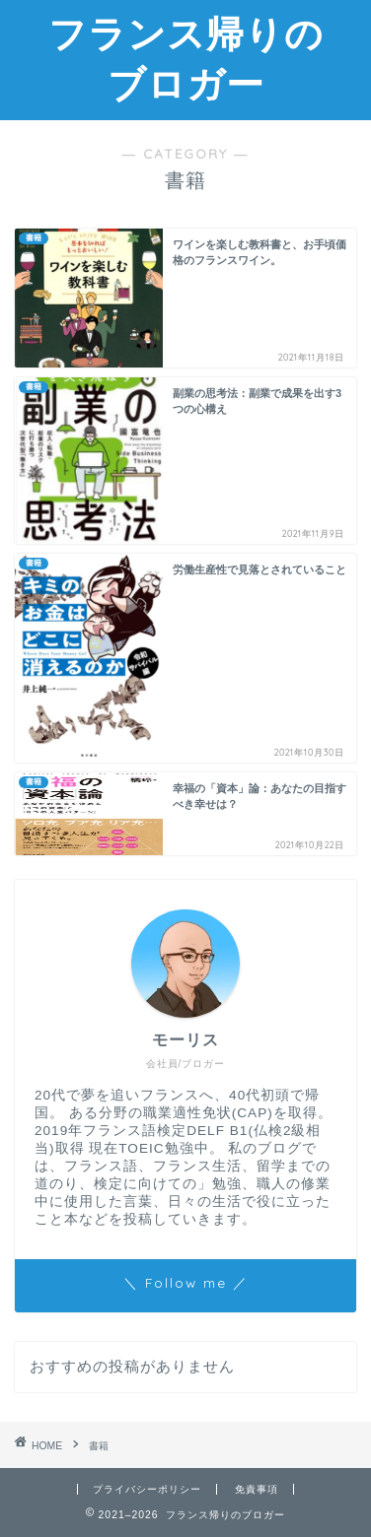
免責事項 (256, 1489)
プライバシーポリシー (147, 1489)
